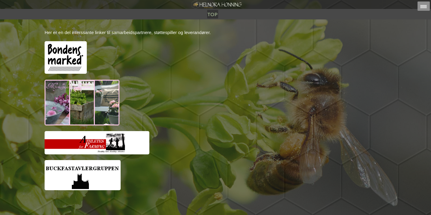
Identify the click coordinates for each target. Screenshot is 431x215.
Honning (174, 35)
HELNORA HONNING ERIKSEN (228, 207)
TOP (242, 35)
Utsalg (200, 35)
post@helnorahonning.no (263, 203)
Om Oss (224, 35)
